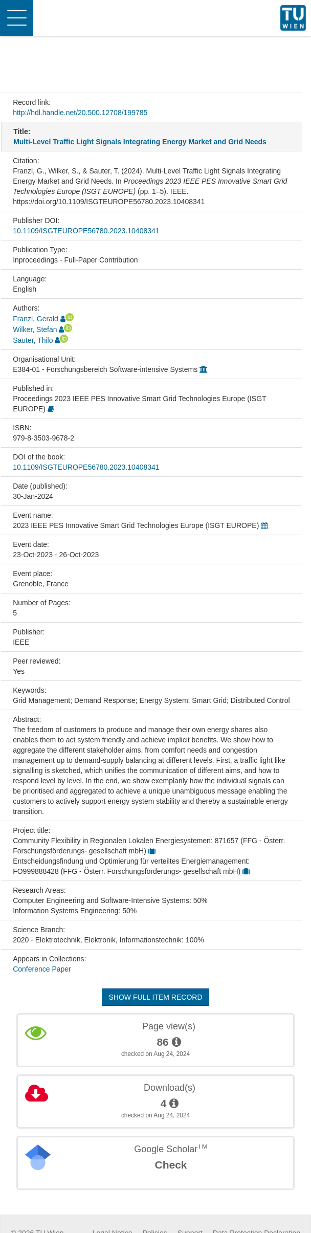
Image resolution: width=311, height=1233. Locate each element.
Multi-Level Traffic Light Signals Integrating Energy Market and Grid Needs (139, 142)
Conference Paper (42, 969)
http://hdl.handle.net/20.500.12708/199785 (80, 112)
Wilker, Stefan (35, 329)
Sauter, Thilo (33, 340)
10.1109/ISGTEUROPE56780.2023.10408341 (86, 231)
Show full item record (155, 997)
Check (170, 1165)
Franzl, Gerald (35, 319)
